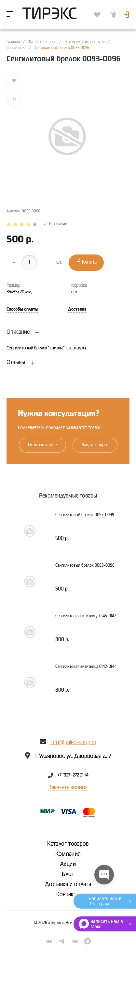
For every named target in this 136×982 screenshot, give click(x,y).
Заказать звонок (68, 787)
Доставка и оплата (68, 884)
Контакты (68, 894)
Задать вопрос (95, 445)
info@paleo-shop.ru (73, 742)
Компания (68, 854)
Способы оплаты (22, 309)
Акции (68, 864)
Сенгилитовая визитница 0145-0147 (85, 616)
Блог (68, 874)
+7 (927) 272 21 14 (72, 775)
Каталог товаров (67, 844)
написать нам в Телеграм (105, 901)
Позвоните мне (42, 445)
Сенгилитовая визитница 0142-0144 (85, 666)
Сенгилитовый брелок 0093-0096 (85, 565)
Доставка (77, 309)
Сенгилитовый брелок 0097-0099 (84, 515)
